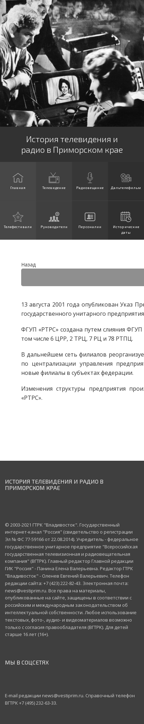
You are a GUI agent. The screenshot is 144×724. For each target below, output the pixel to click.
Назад (28, 264)
